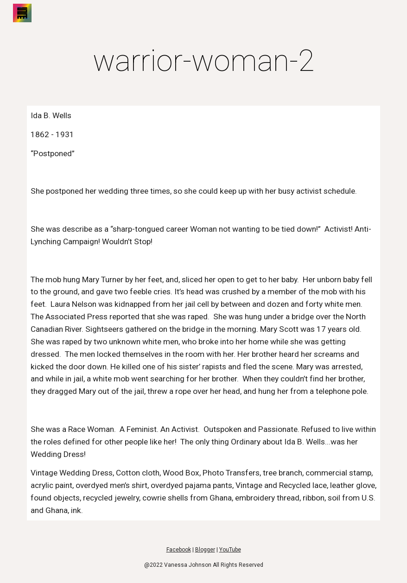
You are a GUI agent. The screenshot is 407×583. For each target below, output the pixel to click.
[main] (203, 61)
